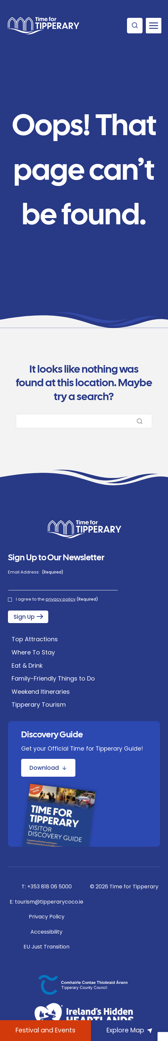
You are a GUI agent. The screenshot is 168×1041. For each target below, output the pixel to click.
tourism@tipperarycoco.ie (49, 902)
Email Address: (35, 572)
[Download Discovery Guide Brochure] (48, 768)
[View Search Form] (135, 25)
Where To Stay (33, 652)
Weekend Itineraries (41, 692)
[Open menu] (153, 25)
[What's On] (45, 1030)
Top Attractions (35, 639)
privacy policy (60, 599)
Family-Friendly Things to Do (53, 678)
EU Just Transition (46, 946)
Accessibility (46, 932)
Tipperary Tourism (39, 704)
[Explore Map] (129, 1030)
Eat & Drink (27, 665)
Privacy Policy (46, 916)
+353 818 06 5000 (49, 886)
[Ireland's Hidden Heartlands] (84, 1016)
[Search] (84, 421)
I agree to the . (57, 599)
